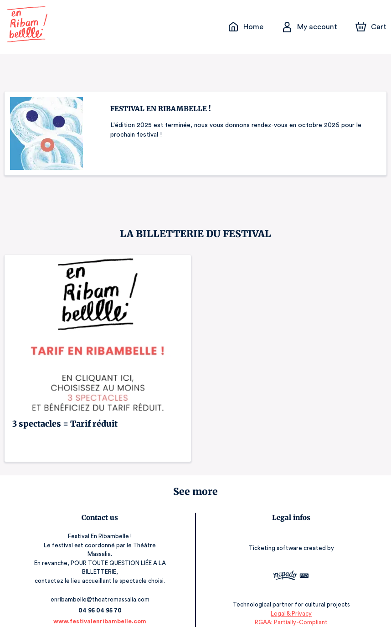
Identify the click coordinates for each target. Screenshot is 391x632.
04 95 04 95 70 (100, 601)
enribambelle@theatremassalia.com (99, 590)
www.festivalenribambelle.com (100, 612)
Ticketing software (276, 545)
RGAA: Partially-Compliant (291, 613)
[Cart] (371, 27)
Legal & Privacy (291, 604)
